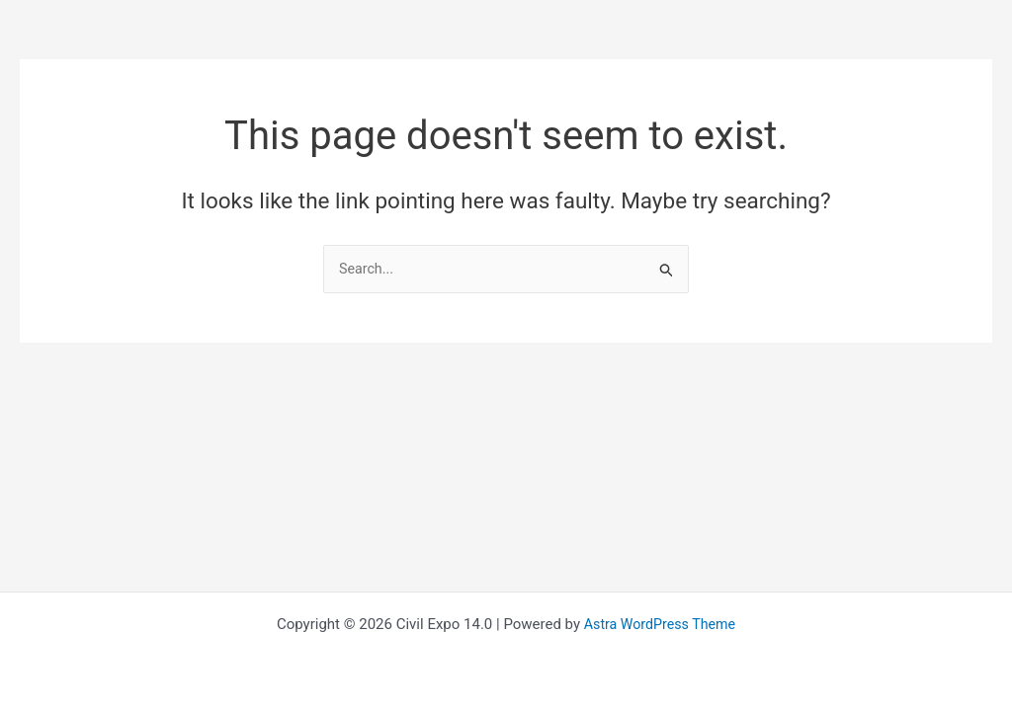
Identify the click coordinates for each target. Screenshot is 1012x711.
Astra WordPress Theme (660, 624)
